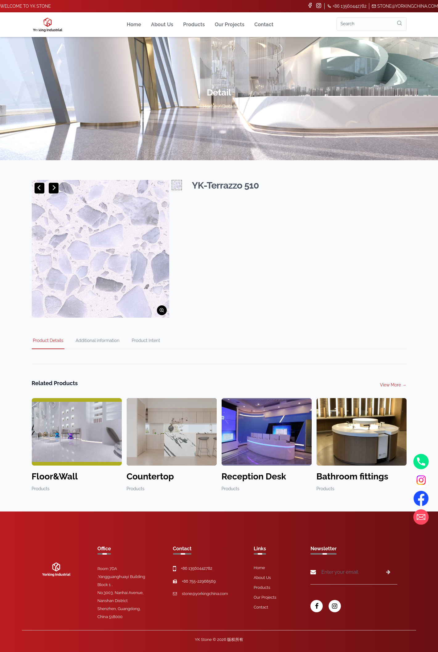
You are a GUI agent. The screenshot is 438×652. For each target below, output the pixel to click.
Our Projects (230, 24)
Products (194, 24)
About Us (162, 24)
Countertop (150, 476)
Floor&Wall (55, 476)
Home (134, 24)
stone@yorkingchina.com (405, 6)
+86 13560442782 (346, 6)
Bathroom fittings (352, 476)
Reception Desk (254, 476)
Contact (263, 24)
